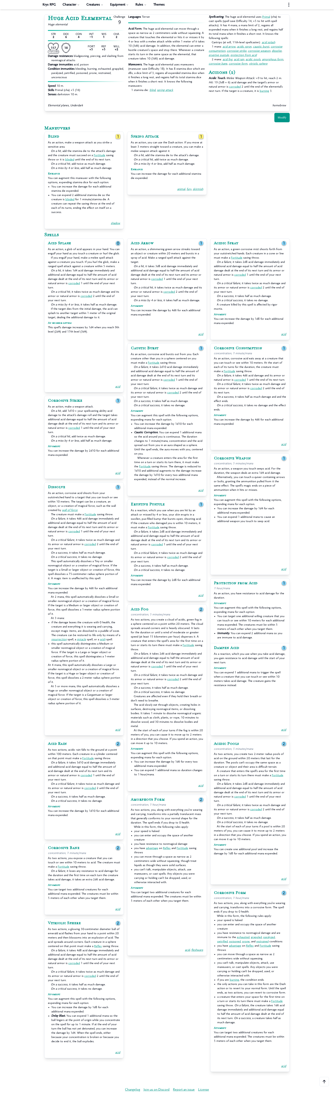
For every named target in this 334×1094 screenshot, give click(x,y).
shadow (115, 223)
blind (152, 90)
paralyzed (269, 937)
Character (71, 4)
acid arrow (229, 46)
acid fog (227, 59)
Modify (282, 117)
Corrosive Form (230, 893)
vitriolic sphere (258, 63)
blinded (69, 159)
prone (246, 941)
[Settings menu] (289, 4)
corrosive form (238, 63)
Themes (159, 4)
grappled (256, 937)
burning (264, 90)
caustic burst (261, 46)
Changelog (132, 1089)
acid (117, 386)
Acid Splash (59, 243)
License (203, 1089)
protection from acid (243, 55)
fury (189, 189)
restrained (262, 941)
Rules (141, 4)
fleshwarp (197, 950)
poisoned (235, 941)
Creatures (94, 4)
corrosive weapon (259, 50)
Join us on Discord (157, 1089)
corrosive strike (236, 50)
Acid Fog (139, 609)
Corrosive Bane (63, 848)
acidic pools (253, 59)
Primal (266, 16)
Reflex (167, 848)
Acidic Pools (226, 743)
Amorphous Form (148, 799)
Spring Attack (145, 136)
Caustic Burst (144, 348)
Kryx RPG (49, 4)
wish (102, 639)
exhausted (243, 937)
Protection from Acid (236, 583)
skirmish (198, 189)
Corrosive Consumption (238, 348)
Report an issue (184, 1089)
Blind (53, 136)
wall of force (70, 510)
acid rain (239, 59)
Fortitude (99, 155)
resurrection (59, 639)
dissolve (277, 50)
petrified (222, 941)
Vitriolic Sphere (64, 923)
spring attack (165, 90)
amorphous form (272, 59)
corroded (235, 86)
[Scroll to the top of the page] (324, 1081)
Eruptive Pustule (148, 504)
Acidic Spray (226, 243)
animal (181, 189)
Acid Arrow (142, 243)
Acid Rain (57, 743)
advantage (152, 848)
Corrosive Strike (65, 400)
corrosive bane (218, 63)
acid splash (268, 42)
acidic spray (244, 46)
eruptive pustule (219, 55)
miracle (81, 639)
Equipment (119, 4)
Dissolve (56, 487)
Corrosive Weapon (232, 458)
